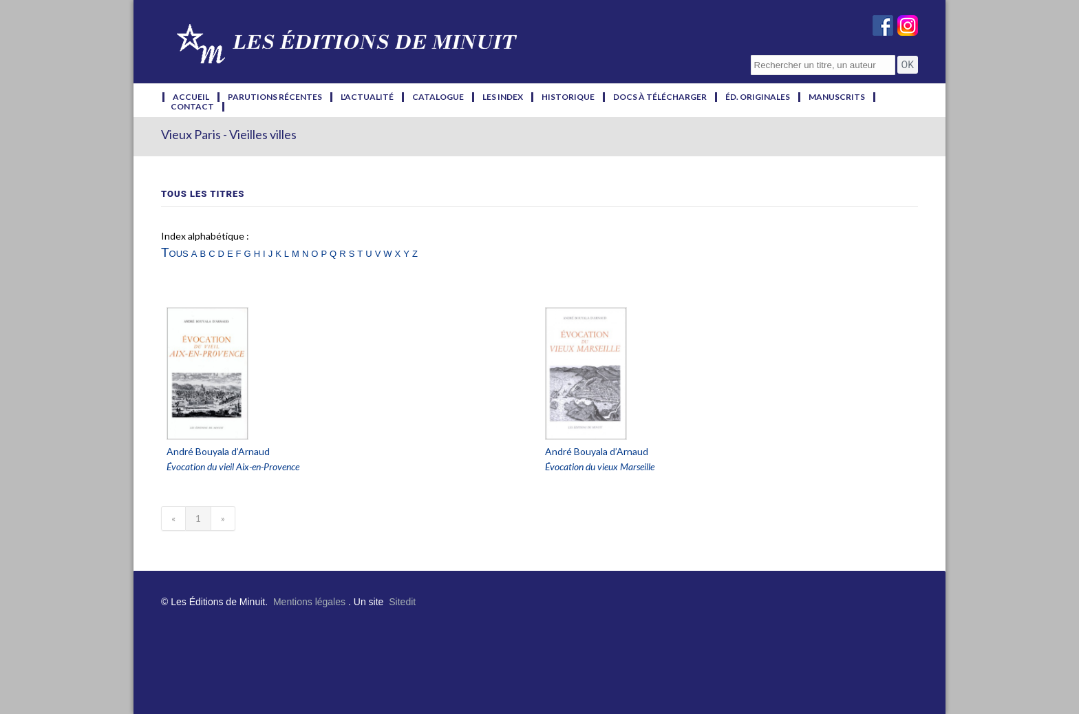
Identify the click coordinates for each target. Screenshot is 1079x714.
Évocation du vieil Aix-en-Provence (233, 466)
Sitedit (402, 601)
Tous (175, 252)
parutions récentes (275, 97)
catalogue (438, 97)
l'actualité (367, 97)
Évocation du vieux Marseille (599, 466)
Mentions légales (309, 601)
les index (502, 97)
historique (568, 97)
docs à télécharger (660, 97)
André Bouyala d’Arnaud (218, 451)
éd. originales (757, 97)
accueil (191, 97)
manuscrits (837, 97)
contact (192, 107)
